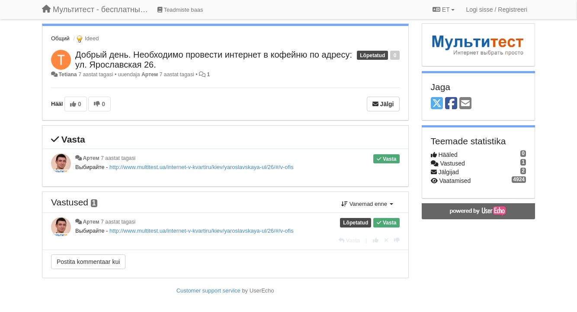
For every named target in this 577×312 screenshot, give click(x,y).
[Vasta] (349, 240)
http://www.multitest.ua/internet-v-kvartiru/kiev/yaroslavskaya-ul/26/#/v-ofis (201, 167)
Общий (60, 38)
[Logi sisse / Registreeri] (496, 9)
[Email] (465, 103)
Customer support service (208, 290)
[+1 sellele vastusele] (375, 240)
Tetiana (67, 75)
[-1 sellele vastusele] (397, 240)
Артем (149, 75)
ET (444, 9)
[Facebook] (451, 103)
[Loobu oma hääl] (386, 240)
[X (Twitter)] (437, 103)
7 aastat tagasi (118, 158)
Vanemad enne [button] (367, 204)
